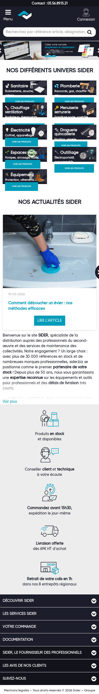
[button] (50, 3)
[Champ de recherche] (49, 32)
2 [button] (52, 54)
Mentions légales (16, 690)
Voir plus (10, 401)
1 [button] (48, 54)
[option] (50, 272)
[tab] (49, 601)
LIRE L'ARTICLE (49, 320)
